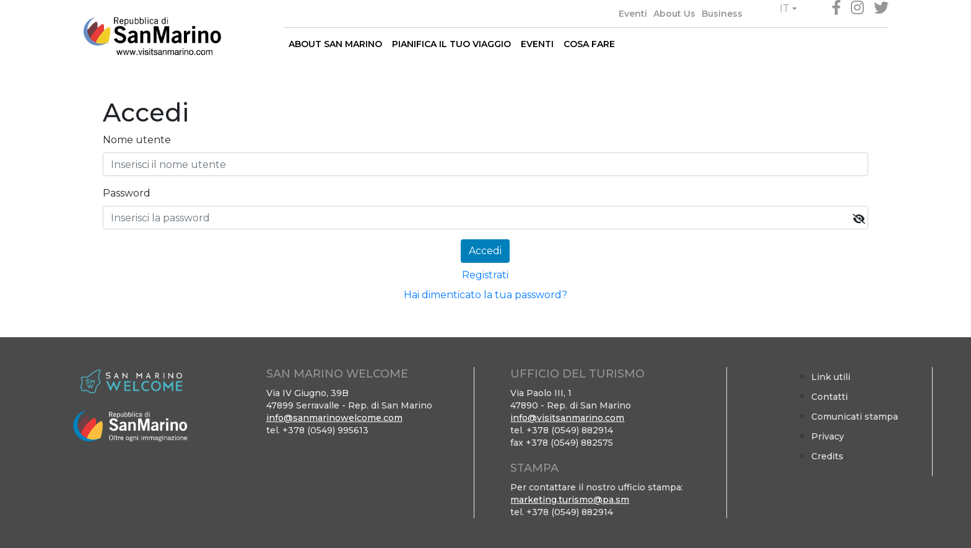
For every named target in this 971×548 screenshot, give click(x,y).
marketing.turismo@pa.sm (569, 499)
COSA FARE (589, 44)
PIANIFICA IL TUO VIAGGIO (451, 44)
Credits (827, 456)
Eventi (633, 13)
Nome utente (137, 140)
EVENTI (537, 44)
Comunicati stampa (854, 416)
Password (126, 193)
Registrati (485, 275)
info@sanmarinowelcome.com (334, 417)
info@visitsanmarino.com (567, 417)
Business (722, 13)
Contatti (829, 396)
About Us (674, 13)
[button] (788, 8)
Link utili (830, 376)
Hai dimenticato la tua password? (485, 295)
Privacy (827, 436)
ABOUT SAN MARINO (335, 44)
